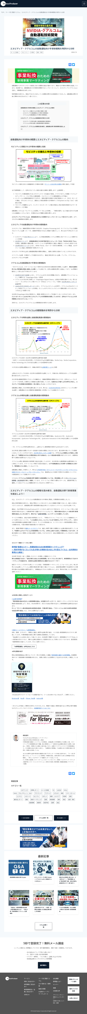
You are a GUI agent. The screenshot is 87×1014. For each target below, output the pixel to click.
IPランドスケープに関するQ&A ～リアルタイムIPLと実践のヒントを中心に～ (43, 879)
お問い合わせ (73, 998)
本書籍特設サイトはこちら (42, 708)
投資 (45, 799)
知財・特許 (40, 52)
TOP (2, 12)
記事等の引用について (58, 1001)
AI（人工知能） (15, 52)
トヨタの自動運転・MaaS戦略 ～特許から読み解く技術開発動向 (68, 909)
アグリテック (38, 793)
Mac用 (22, 698)
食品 (58, 802)
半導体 (32, 52)
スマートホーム (70, 793)
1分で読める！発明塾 (44, 985)
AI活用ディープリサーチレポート (44, 993)
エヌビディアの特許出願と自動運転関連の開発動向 (37, 121)
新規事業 (52, 799)
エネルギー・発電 (58, 793)
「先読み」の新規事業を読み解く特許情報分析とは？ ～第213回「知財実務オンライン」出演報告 (19, 910)
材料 (59, 799)
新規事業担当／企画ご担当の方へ (29, 990)
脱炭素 (39, 802)
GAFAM (59, 790)
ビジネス (19, 796)
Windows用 (15, 698)
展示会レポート (18, 799)
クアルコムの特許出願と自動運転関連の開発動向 (36, 123)
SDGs (65, 790)
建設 (26, 799)
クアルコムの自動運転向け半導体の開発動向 (35, 115)
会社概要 (56, 978)
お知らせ (27, 994)
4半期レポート (35, 790)
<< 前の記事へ (25, 818)
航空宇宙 (46, 802)
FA (53, 790)
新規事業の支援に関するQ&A (18, 877)
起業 (52, 802)
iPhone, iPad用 (30, 698)
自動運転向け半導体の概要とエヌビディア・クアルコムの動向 (37, 108)
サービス (27, 978)
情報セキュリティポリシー (58, 998)
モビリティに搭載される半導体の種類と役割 (35, 111)
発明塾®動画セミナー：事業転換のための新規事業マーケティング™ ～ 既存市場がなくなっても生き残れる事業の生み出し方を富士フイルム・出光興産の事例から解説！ (45, 549)
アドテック (48, 793)
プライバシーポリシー (58, 995)
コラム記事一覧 (43, 818)
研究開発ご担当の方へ (29, 985)
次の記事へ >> (61, 818)
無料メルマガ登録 (73, 990)
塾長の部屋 (42, 989)
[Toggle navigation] (84, 4)
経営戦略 (31, 802)
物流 (64, 799)
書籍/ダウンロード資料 (73, 980)
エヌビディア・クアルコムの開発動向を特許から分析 (35, 118)
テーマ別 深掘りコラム (13, 12)
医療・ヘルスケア (55, 796)
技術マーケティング (36, 799)
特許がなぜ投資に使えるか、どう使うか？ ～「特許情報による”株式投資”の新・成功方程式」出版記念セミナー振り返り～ (68, 880)
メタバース (28, 796)
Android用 (39, 698)
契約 (70, 796)
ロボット (44, 796)
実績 (54, 988)
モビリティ (25, 52)
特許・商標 (56, 1003)
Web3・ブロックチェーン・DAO (23, 793)
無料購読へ (43, 965)
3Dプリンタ (24, 790)
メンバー (56, 984)
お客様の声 (56, 991)
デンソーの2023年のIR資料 (53, 184)
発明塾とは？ (57, 981)
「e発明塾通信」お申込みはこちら (24, 646)
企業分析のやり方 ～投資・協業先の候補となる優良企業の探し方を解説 (42, 909)
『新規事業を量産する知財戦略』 (60, 655)
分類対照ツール (47, 367)
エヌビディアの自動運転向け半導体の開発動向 (35, 113)
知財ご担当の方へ (29, 981)
